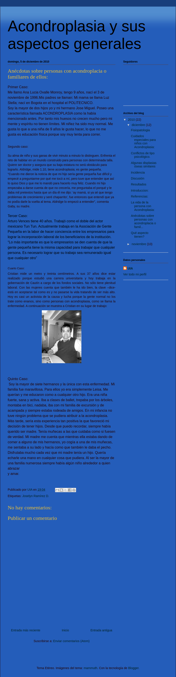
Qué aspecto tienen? (139, 234)
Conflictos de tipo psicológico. (142, 155)
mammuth (90, 668)
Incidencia (138, 172)
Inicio (65, 630)
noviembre (139, 244)
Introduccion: (139, 190)
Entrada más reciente (25, 630)
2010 (132, 119)
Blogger (133, 668)
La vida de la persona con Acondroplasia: (143, 206)
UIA (130, 268)
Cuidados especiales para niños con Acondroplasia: (143, 141)
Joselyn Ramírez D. (35, 496)
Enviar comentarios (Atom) (71, 641)
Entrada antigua (101, 630)
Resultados (138, 184)
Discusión (137, 178)
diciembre (139, 125)
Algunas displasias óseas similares (143, 164)
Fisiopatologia (140, 130)
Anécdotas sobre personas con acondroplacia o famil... (143, 221)
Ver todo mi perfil (134, 274)
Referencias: (139, 196)
